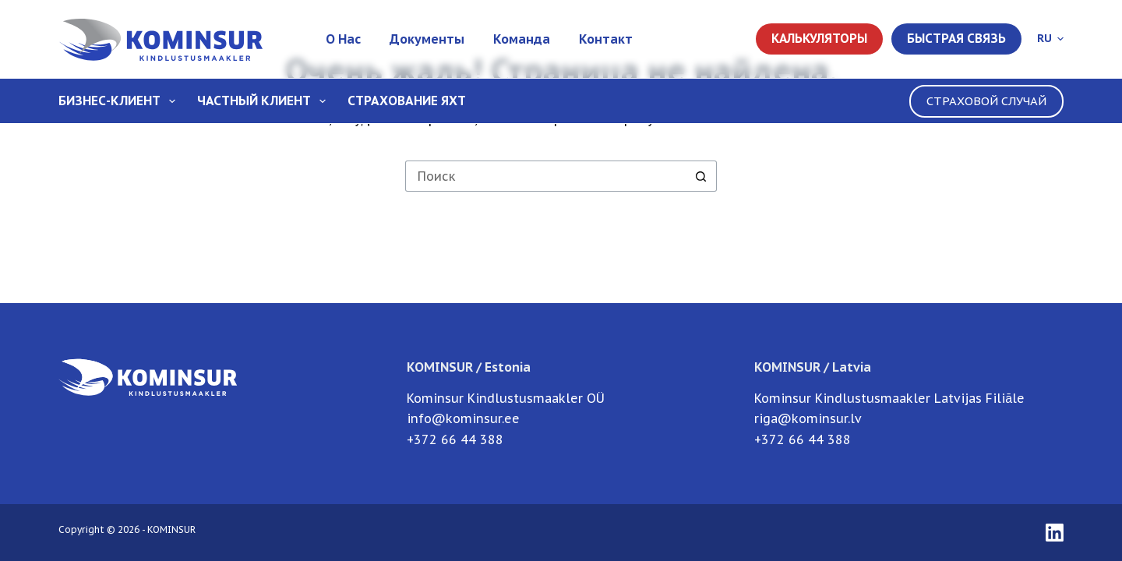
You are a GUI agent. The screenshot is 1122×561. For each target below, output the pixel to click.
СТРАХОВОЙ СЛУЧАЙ (986, 101)
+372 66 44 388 (455, 439)
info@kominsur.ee (463, 418)
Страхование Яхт (407, 100)
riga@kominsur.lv (808, 418)
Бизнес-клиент (120, 101)
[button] (1050, 39)
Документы (427, 39)
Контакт (606, 39)
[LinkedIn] (1055, 533)
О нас (343, 39)
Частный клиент (264, 101)
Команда (521, 39)
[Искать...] (545, 176)
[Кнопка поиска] (701, 176)
